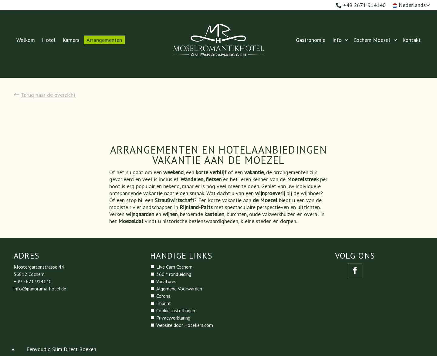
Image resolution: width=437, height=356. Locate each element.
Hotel (49, 39)
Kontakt (411, 39)
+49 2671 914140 (361, 5)
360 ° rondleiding (173, 274)
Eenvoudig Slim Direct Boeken (61, 349)
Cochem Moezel (372, 39)
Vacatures (166, 281)
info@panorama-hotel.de (40, 289)
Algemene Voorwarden (179, 289)
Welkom (25, 39)
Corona (163, 296)
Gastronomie (310, 39)
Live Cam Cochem (174, 267)
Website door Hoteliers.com (184, 325)
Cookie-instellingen (175, 310)
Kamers (71, 39)
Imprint (163, 303)
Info (337, 39)
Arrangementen (104, 39)
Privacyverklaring (173, 318)
